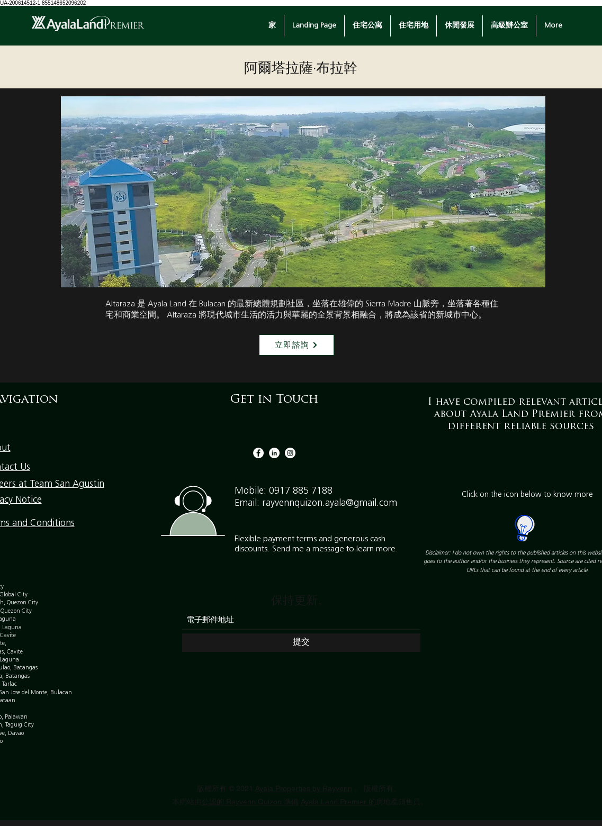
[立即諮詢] (296, 345)
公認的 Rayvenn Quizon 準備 (250, 801)
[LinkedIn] (274, 453)
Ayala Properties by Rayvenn (303, 788)
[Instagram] (290, 453)
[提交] (301, 642)
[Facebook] (258, 453)
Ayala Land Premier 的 (338, 801)
